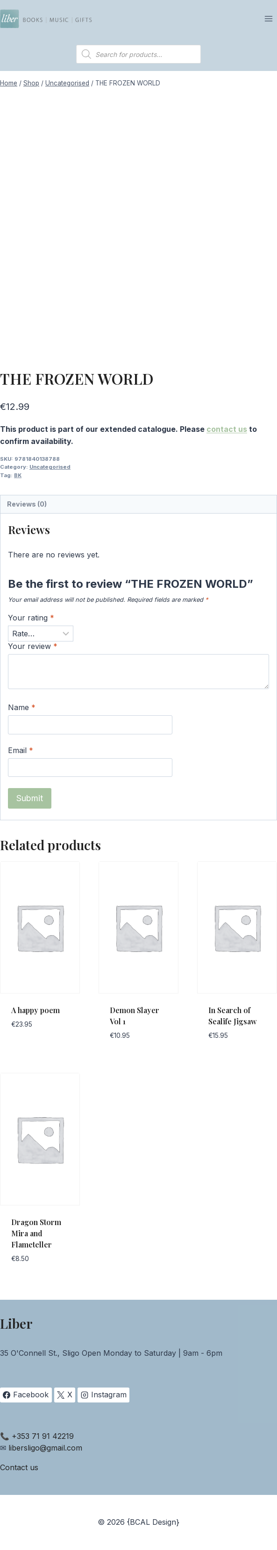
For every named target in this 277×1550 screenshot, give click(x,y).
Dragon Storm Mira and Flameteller (36, 1233)
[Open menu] (268, 18)
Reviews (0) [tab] (27, 504)
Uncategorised (50, 467)
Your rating (31, 617)
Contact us (19, 1467)
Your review (32, 646)
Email (20, 750)
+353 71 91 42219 (43, 1436)
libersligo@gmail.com (45, 1447)
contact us (226, 429)
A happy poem (35, 1010)
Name (22, 707)
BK (17, 475)
